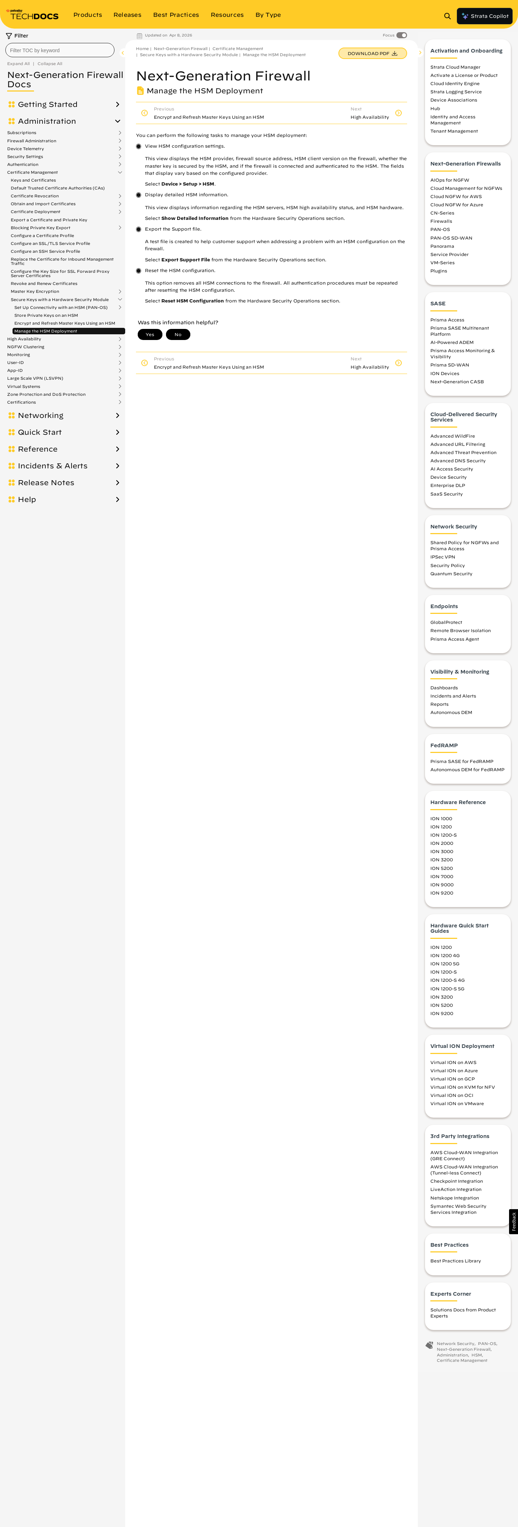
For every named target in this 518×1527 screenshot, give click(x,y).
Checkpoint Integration (456, 1184)
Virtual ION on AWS (453, 1065)
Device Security (448, 480)
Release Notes (46, 483)
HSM (476, 1358)
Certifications (21, 402)
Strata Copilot (485, 16)
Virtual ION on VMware (457, 1106)
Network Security (455, 1347)
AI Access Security (451, 472)
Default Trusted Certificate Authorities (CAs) (58, 188)
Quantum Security (451, 576)
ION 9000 (442, 887)
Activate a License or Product (464, 78)
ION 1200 (441, 829)
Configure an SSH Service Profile (45, 251)
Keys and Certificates (33, 180)
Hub (435, 111)
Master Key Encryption (35, 291)
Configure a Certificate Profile (42, 235)
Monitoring (18, 355)
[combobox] (59, 50)
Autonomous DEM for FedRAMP (467, 772)
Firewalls (441, 224)
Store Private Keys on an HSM (46, 315)
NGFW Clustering (25, 347)
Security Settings (25, 156)
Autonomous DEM (451, 715)
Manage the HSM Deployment (45, 331)
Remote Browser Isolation (460, 633)
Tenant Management (454, 134)
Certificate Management (32, 172)
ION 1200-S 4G (447, 983)
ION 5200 (441, 871)
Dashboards (444, 691)
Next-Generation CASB (457, 384)
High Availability (24, 339)
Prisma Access (447, 322)
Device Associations (453, 103)
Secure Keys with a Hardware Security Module (60, 299)
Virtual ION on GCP (452, 1081)
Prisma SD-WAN (449, 368)
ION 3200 (441, 863)
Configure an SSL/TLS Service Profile (50, 243)
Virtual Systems (23, 386)
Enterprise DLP (447, 488)
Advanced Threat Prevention (463, 455)
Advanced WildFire (452, 439)
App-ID (15, 370)
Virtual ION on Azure (454, 1073)
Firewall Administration (31, 141)
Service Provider (449, 257)
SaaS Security (446, 496)
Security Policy (447, 568)
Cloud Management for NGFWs (466, 191)
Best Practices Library (455, 1264)
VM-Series (442, 265)
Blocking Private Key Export (40, 228)
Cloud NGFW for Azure (456, 207)
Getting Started (48, 104)
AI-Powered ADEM (452, 345)
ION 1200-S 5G (447, 991)
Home (142, 48)
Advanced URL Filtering (457, 447)
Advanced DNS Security (458, 464)
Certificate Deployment (35, 212)
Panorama (442, 249)
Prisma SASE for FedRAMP (461, 764)
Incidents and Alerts (453, 699)
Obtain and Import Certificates (43, 204)
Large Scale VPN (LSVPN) (35, 378)
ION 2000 (441, 846)
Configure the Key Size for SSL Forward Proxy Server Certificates (60, 273)
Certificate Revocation (35, 196)
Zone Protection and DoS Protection (46, 394)
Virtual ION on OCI (451, 1098)
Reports (439, 707)
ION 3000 (441, 854)
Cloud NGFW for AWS (456, 199)
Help (27, 499)
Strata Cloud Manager (455, 70)
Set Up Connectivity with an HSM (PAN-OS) (61, 307)
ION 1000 (441, 821)
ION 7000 (441, 879)
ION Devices (444, 376)
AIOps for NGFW (449, 183)
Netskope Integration (454, 1200)
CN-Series (442, 216)
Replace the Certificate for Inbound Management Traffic (62, 261)
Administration (47, 121)
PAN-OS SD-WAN (451, 240)
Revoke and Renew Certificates (44, 283)
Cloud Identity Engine (455, 86)
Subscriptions (21, 132)
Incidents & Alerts (53, 466)
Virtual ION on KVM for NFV (462, 1090)
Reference (38, 449)
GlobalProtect (446, 625)
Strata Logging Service (456, 95)
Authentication (22, 164)
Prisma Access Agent (454, 642)
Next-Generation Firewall (180, 48)
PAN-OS (440, 232)
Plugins (438, 274)
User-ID (15, 362)
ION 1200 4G (445, 958)
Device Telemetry (25, 149)
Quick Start (40, 432)
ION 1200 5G (444, 967)
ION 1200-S (443, 838)
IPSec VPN (442, 560)
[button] (513, 1221)
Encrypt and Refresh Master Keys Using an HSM (64, 323)
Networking (40, 415)
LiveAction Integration (456, 1192)
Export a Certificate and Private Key (49, 219)
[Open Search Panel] (449, 16)
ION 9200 (441, 895)
